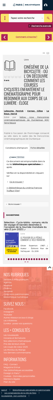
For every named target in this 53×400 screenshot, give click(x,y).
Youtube (8, 314)
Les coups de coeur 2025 (16, 347)
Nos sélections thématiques (17, 341)
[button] (47, 5)
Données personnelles (24, 376)
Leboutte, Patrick (13, 111)
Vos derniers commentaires (17, 352)
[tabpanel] (26, 173)
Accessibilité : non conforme (13, 396)
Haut (49, 267)
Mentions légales (12, 379)
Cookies (7, 376)
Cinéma (7, 288)
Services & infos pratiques (16, 279)
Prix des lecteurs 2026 (14, 344)
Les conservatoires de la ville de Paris (20, 393)
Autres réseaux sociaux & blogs (18, 317)
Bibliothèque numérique (16, 297)
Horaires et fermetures (14, 338)
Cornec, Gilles (35, 111)
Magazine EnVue (12, 367)
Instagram (9, 312)
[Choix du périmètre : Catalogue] (5, 18)
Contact (14, 364)
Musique (8, 285)
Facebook (8, 309)
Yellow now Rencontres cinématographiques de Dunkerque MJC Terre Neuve (26, 120)
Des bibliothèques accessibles (18, 370)
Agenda (7, 282)
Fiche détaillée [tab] (37, 148)
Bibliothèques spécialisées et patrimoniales (31, 390)
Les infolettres (10, 320)
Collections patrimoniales (16, 294)
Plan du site (9, 382)
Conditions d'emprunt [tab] (17, 148)
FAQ (6, 364)
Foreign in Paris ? (12, 373)
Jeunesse (8, 291)
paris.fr (4, 390)
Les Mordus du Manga (14, 350)
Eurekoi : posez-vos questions (18, 323)
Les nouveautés (11, 335)
